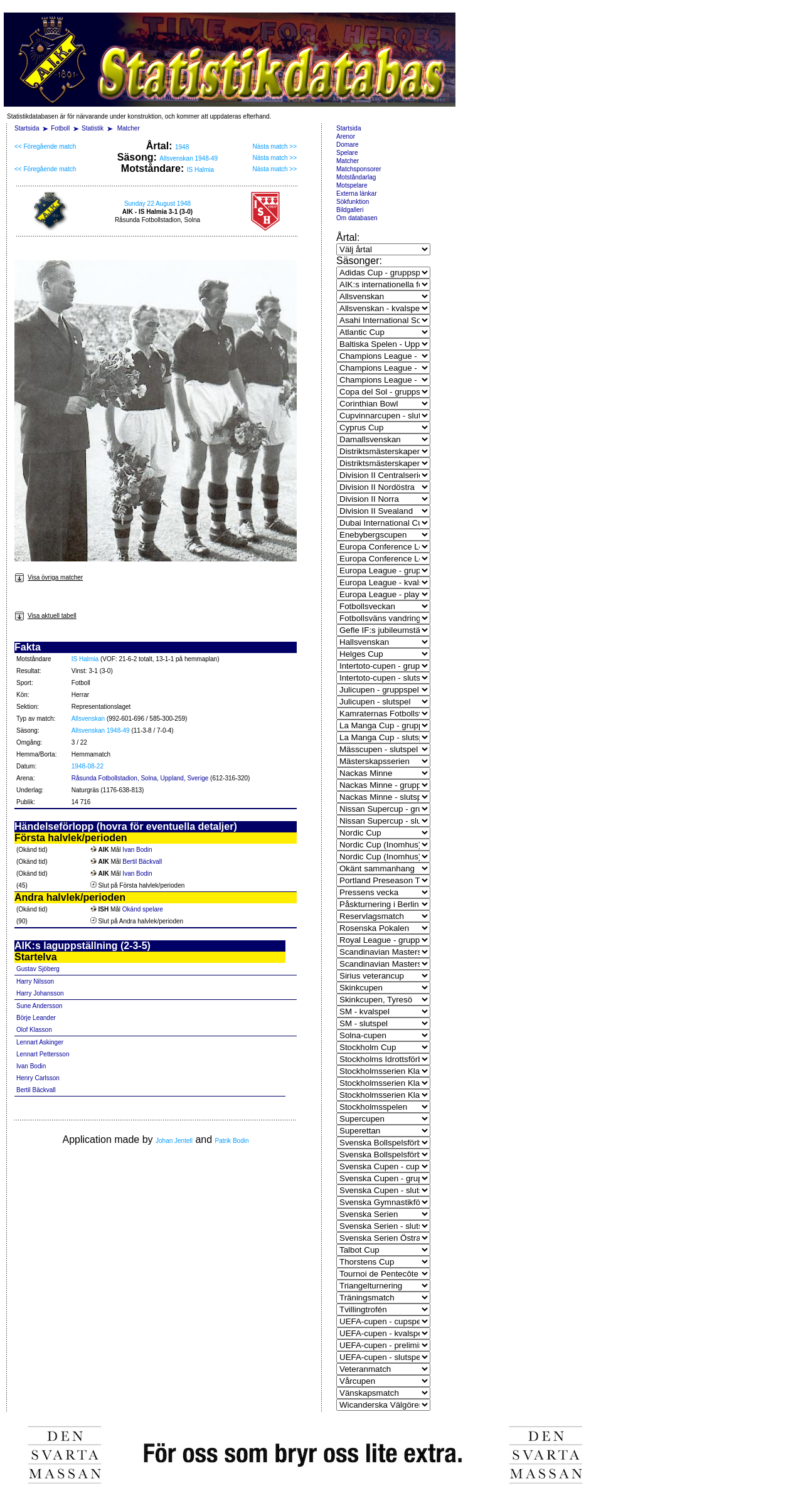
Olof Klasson (34, 1029)
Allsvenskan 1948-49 (188, 158)
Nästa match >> (274, 146)
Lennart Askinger (39, 1042)
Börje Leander (36, 1017)
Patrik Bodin (232, 1140)
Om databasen (357, 218)
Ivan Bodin (137, 849)
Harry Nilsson (35, 981)
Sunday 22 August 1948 (157, 203)
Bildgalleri (349, 209)
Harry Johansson (40, 993)
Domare (347, 144)
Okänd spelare (142, 909)
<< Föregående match (45, 146)
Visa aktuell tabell (45, 615)
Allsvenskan (88, 718)
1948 (182, 147)
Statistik (93, 128)
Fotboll (60, 128)
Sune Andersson (39, 1005)
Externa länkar (356, 193)
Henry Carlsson (38, 1078)
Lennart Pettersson (43, 1054)
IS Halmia (200, 169)
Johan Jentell (174, 1140)
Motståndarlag (356, 177)
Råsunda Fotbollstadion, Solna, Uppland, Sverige (140, 778)
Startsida (26, 128)
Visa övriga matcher (48, 577)
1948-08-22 (88, 766)
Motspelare (351, 185)
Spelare (347, 152)
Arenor (345, 136)
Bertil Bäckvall (142, 861)
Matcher (128, 128)
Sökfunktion (352, 201)
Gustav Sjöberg (38, 968)
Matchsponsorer (358, 169)
